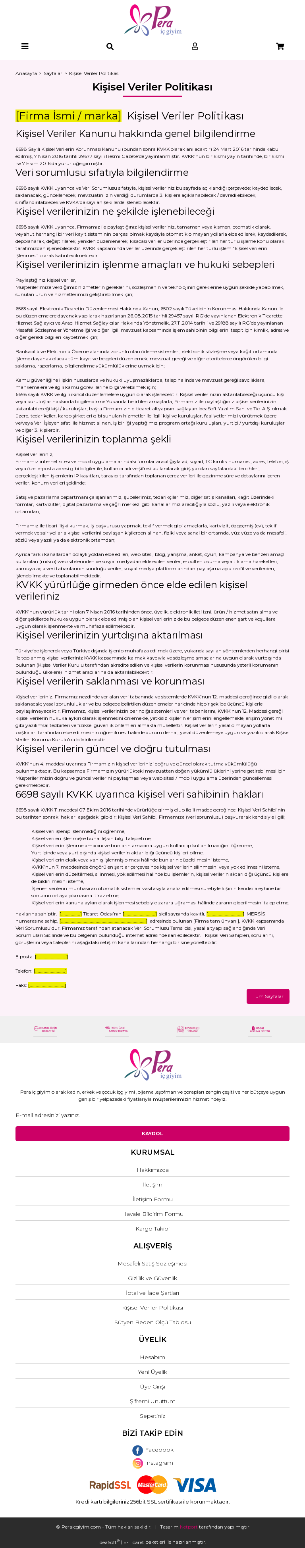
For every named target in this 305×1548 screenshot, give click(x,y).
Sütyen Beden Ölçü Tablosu (152, 1322)
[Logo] (152, 20)
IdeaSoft (109, 1542)
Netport (189, 1527)
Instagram (152, 1462)
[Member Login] (195, 46)
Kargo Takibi (152, 1228)
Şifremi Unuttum (153, 1401)
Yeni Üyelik (152, 1371)
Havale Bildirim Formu (152, 1213)
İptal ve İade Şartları (152, 1292)
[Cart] (280, 46)
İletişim (152, 1184)
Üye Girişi (152, 1386)
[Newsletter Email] (152, 1115)
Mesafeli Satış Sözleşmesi (152, 1263)
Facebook (153, 1449)
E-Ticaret (134, 1542)
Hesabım (152, 1357)
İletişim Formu (153, 1199)
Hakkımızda (153, 1169)
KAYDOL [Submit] (152, 1133)
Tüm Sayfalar (268, 996)
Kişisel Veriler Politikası (152, 1307)
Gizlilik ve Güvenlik (152, 1278)
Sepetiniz (152, 1415)
